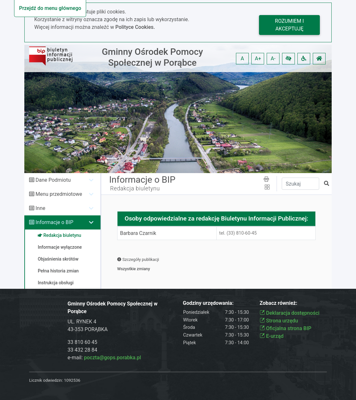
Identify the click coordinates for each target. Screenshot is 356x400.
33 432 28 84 (82, 350)
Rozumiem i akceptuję (289, 25)
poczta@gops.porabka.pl (112, 357)
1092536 (72, 380)
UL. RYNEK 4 (82, 322)
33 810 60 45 (82, 342)
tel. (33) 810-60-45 (238, 233)
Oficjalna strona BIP (285, 328)
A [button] (242, 58)
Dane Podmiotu (53, 180)
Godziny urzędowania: (208, 303)
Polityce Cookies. (135, 27)
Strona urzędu (279, 321)
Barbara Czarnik (138, 233)
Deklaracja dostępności (290, 313)
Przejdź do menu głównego (50, 8)
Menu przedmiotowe (59, 194)
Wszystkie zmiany (133, 268)
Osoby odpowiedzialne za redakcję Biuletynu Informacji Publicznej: (216, 218)
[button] (288, 58)
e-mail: (104, 357)
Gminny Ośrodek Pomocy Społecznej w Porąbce (152, 57)
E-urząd (272, 336)
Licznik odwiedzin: (46, 380)
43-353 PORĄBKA (88, 329)
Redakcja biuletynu (135, 188)
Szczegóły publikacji (138, 259)
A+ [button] (258, 58)
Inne (40, 208)
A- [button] (273, 58)
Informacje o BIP (54, 222)
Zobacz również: (278, 303)
